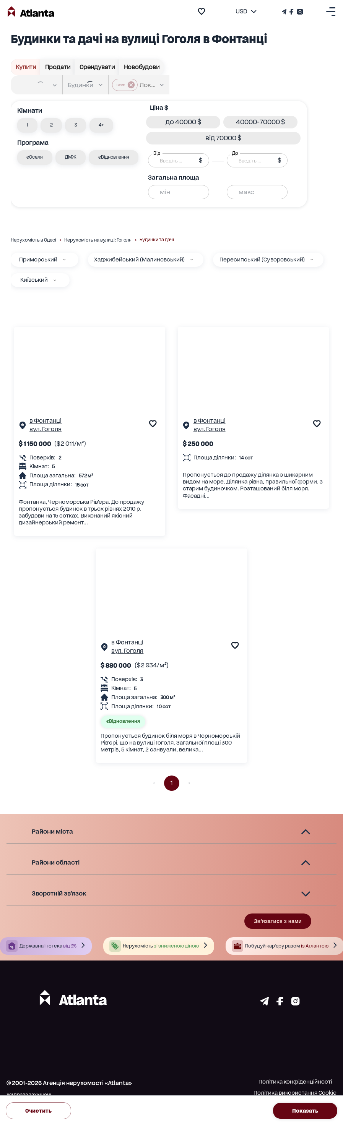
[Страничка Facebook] (291, 11)
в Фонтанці (45, 420)
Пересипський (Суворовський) (262, 259)
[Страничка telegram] (264, 1003)
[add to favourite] (201, 11)
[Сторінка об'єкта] (22, 427)
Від (156, 153)
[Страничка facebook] (279, 1003)
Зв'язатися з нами (278, 921)
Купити (26, 67)
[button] (27, 125)
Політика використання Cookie (295, 1093)
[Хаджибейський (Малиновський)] (191, 259)
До (235, 153)
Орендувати (97, 67)
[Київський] (54, 280)
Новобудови (141, 67)
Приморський (38, 259)
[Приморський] (64, 259)
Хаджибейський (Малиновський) (139, 259)
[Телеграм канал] (285, 12)
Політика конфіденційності (295, 1082)
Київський (34, 280)
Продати (57, 67)
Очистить (38, 1110)
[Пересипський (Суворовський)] (311, 259)
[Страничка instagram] (295, 1003)
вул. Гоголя (45, 429)
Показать (305, 1110)
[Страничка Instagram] (299, 11)
